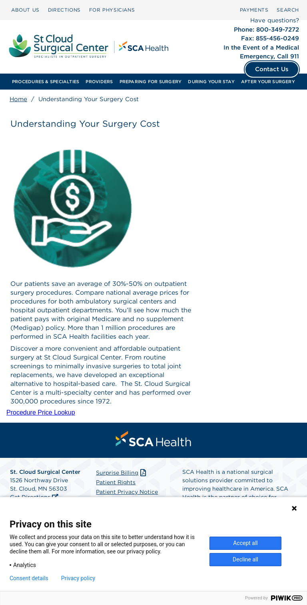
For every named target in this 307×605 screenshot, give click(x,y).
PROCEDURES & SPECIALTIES (45, 81)
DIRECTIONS (64, 10)
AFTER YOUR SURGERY (268, 81)
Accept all (245, 543)
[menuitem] (25, 10)
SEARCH (288, 10)
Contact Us (272, 69)
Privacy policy (78, 578)
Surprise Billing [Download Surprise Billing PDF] (122, 472)
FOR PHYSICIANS (112, 10)
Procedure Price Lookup (40, 412)
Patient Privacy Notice (127, 492)
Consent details (29, 578)
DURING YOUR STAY (211, 81)
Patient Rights (116, 482)
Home (18, 99)
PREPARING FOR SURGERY (151, 81)
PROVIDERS (99, 81)
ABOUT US (25, 10)
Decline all (245, 559)
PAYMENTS (254, 10)
